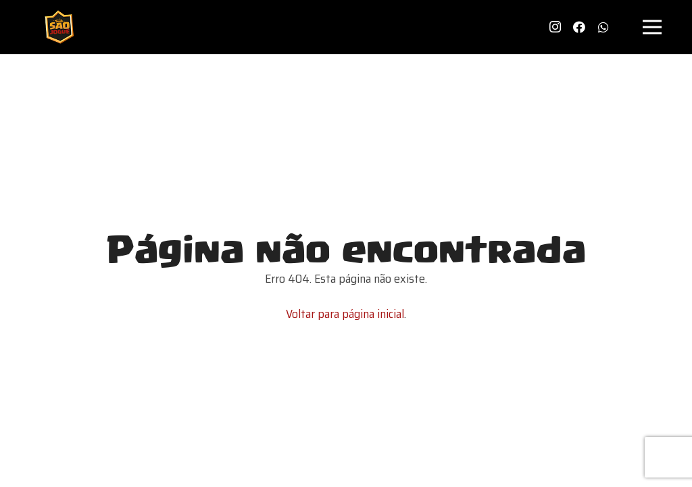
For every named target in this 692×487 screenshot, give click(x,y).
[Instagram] (555, 27)
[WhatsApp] (603, 27)
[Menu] (652, 27)
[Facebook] (579, 27)
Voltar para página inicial (345, 313)
